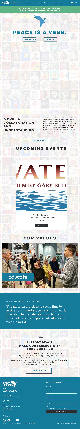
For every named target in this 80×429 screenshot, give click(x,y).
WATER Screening (41, 215)
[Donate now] (39, 370)
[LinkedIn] (13, 420)
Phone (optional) (50, 403)
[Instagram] (4, 420)
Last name (49, 392)
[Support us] (29, 39)
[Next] (76, 265)
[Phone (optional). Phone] (63, 405)
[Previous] (4, 265)
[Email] (61, 400)
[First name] (61, 389)
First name (49, 386)
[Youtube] (17, 420)
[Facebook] (8, 420)
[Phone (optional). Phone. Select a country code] (48, 406)
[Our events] (50, 39)
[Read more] (40, 140)
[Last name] (61, 395)
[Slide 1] (37, 285)
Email (47, 397)
